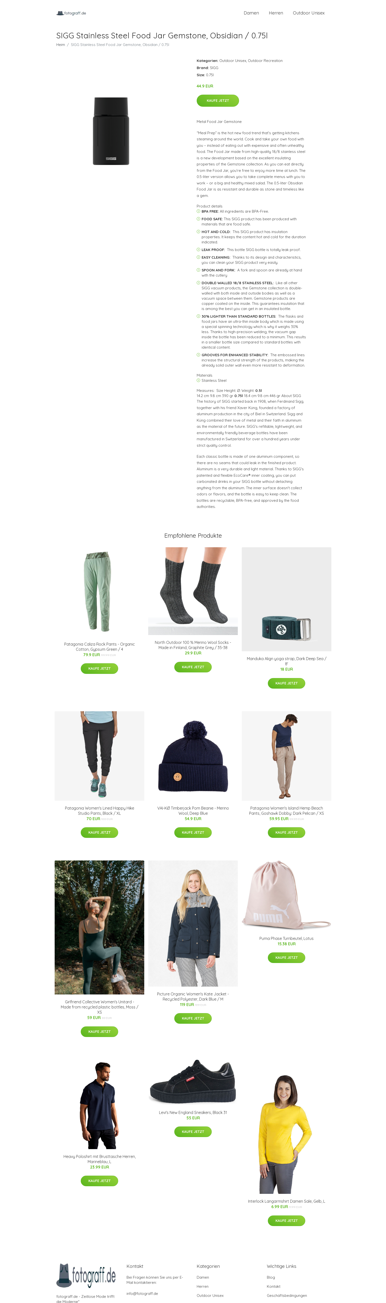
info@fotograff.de (142, 1296)
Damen (251, 14)
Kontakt (273, 1289)
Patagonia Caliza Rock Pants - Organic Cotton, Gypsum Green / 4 (99, 649)
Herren (276, 14)
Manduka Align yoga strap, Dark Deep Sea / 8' (286, 664)
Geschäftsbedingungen (287, 1298)
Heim (60, 47)
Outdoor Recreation (265, 63)
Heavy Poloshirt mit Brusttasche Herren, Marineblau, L (100, 1161)
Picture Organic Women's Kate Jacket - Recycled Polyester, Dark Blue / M (193, 999)
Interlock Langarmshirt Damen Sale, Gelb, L (286, 1203)
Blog (271, 1280)
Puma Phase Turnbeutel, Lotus (286, 940)
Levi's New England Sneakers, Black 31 (193, 1114)
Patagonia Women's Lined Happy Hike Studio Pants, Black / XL (99, 813)
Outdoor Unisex (309, 14)
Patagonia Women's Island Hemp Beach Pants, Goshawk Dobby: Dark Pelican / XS (286, 813)
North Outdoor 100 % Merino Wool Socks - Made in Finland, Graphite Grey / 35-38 (193, 648)
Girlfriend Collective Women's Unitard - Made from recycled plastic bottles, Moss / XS (99, 1009)
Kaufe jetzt (218, 103)
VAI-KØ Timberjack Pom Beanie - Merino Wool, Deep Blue (193, 813)
